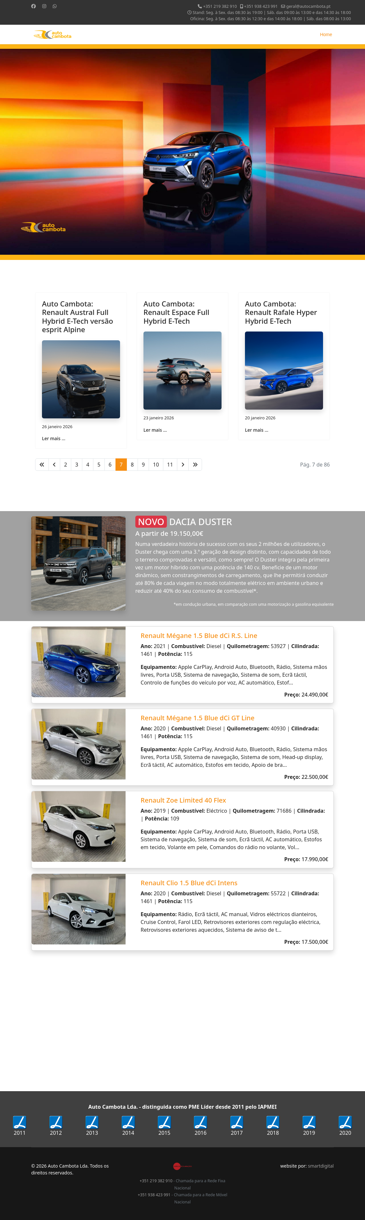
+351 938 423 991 (260, 6)
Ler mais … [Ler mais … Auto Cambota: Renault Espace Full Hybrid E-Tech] (155, 430)
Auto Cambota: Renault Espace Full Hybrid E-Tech (176, 312)
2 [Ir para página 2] (65, 464)
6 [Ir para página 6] (110, 464)
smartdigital (321, 1166)
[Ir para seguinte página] (183, 464)
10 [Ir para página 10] (156, 464)
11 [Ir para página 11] (170, 464)
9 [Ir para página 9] (143, 464)
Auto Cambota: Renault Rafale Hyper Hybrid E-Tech (281, 312)
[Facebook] (33, 6)
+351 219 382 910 (220, 6)
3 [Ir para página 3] (76, 464)
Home (326, 34)
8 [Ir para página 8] (132, 464)
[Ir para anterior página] (54, 464)
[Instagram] (44, 6)
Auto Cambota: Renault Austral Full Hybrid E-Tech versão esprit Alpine (77, 316)
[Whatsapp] (55, 6)
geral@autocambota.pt (308, 6)
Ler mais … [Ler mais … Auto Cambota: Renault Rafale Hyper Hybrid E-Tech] (256, 430)
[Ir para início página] (42, 464)
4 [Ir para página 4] (87, 464)
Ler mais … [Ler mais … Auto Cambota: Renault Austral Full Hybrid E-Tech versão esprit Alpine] (53, 438)
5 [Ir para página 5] (98, 464)
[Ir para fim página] (195, 464)
